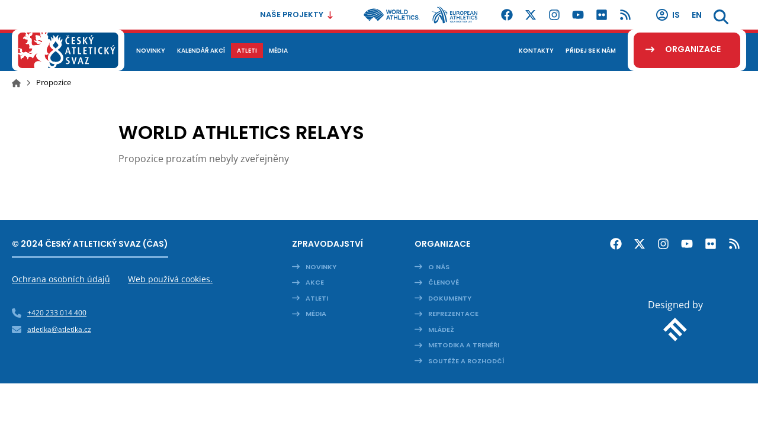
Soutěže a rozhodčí (466, 361)
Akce (315, 282)
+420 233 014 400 (56, 313)
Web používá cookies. (170, 279)
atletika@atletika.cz (59, 329)
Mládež (441, 329)
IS (667, 15)
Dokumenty (449, 298)
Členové (443, 282)
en (697, 15)
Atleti (317, 298)
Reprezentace (453, 313)
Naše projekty (297, 14)
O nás (438, 267)
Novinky (321, 267)
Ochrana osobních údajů (61, 279)
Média (316, 313)
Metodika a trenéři (463, 345)
